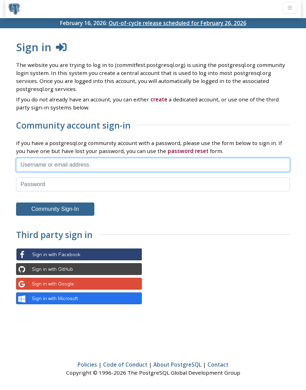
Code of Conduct (125, 364)
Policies (87, 364)
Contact (217, 364)
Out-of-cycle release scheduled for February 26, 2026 (177, 23)
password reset (188, 150)
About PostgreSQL (177, 364)
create (159, 99)
